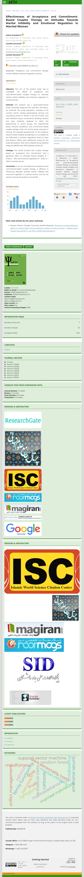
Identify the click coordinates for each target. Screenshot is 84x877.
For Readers (8, 738)
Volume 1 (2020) (12, 377)
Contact (28, 247)
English (7, 350)
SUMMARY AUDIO (70, 63)
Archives (15, 11)
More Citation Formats (63, 185)
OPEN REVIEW (63, 74)
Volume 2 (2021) (12, 375)
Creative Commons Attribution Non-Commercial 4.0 (49, 818)
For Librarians (9, 745)
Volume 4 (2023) (12, 371)
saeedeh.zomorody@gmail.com (18, 52)
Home (8, 11)
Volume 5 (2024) (12, 369)
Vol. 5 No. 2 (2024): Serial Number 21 (35, 11)
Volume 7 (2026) (12, 364)
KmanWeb (72, 867)
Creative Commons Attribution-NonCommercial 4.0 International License (67, 140)
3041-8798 (14, 288)
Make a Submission (14, 247)
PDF (56, 65)
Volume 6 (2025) (12, 367)
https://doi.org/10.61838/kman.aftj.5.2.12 (23, 66)
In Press (9, 362)
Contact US (40, 867)
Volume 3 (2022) (12, 373)
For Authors (8, 741)
